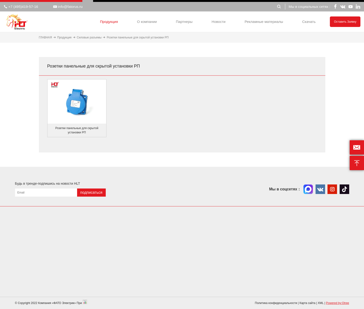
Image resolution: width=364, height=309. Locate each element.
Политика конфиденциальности (276, 303)
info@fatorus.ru (68, 6)
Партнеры (184, 22)
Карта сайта (308, 303)
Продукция (109, 22)
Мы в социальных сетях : (309, 7)
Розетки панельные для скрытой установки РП (138, 37)
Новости (219, 22)
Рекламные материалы (264, 22)
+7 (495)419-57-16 (21, 6)
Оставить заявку (345, 21)
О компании (147, 22)
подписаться (91, 192)
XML (321, 303)
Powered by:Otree (337, 303)
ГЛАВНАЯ (45, 37)
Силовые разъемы (89, 37)
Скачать (309, 22)
